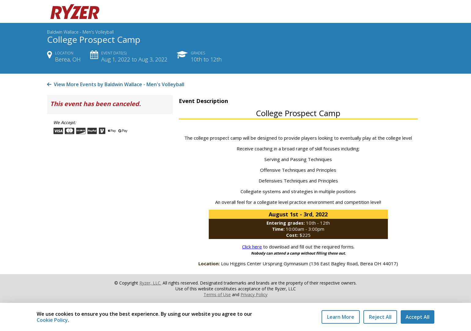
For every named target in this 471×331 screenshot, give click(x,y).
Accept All (417, 317)
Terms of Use (217, 294)
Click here (252, 247)
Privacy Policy (254, 294)
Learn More (340, 317)
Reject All (380, 317)
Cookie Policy (52, 320)
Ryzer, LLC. (150, 283)
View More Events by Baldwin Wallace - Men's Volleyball (115, 84)
